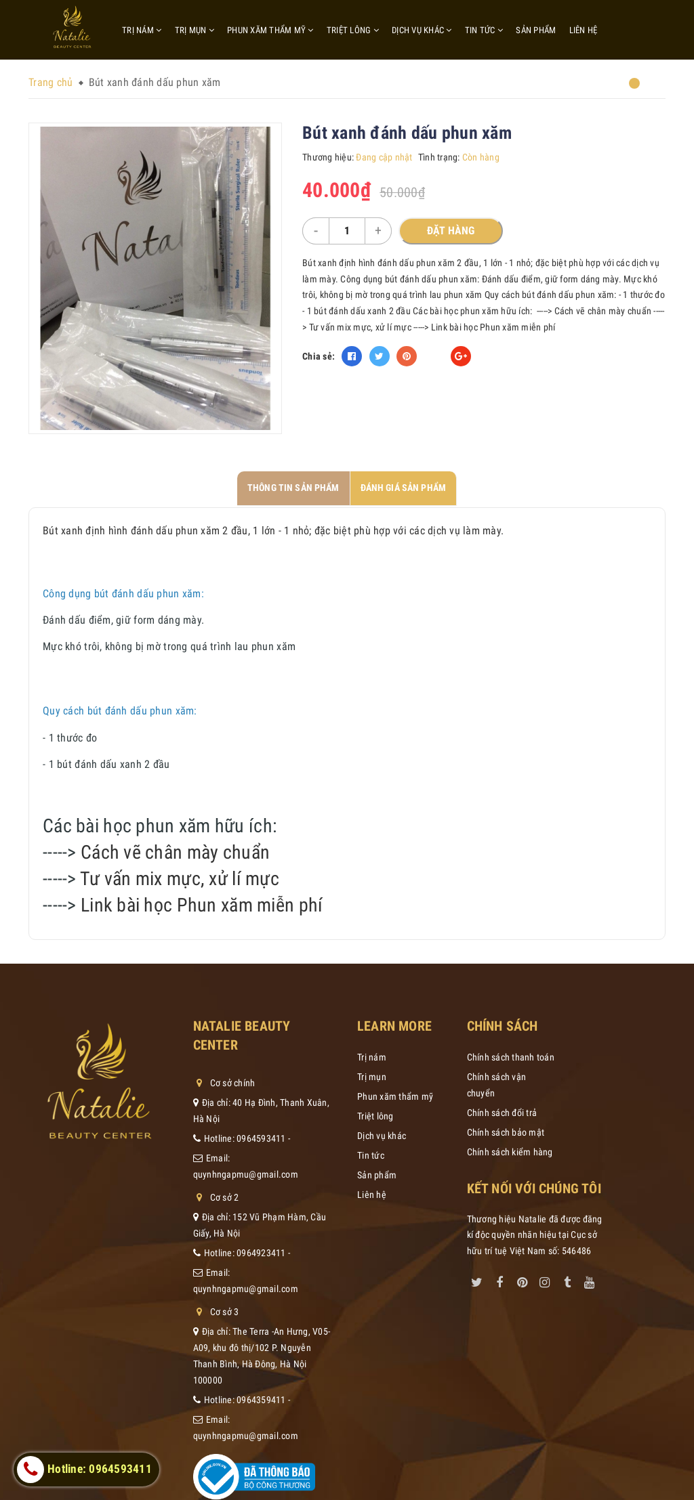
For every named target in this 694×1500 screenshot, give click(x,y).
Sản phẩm (536, 30)
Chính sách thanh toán (510, 1057)
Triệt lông (353, 30)
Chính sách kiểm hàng (510, 1152)
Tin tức (484, 30)
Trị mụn (194, 30)
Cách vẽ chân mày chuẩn (175, 852)
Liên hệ (583, 30)
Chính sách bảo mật (506, 1132)
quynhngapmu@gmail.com (245, 1174)
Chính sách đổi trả (502, 1112)
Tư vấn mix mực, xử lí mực (179, 878)
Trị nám (141, 30)
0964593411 (261, 1138)
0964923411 (261, 1252)
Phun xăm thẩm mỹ (270, 30)
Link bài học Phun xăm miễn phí (202, 905)
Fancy (434, 356)
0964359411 (261, 1399)
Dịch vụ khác (422, 30)
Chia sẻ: (318, 356)
